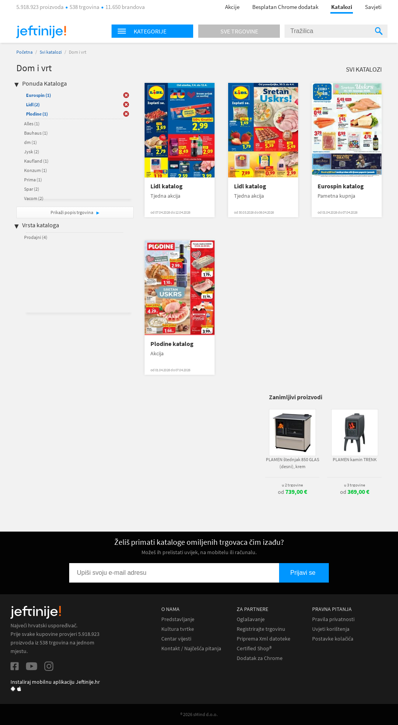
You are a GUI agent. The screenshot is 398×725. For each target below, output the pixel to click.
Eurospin (38, 95)
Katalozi (341, 7)
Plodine (37, 114)
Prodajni (35, 237)
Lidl (33, 104)
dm (30, 142)
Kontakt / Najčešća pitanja (191, 648)
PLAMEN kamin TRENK (355, 459)
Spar (31, 189)
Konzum (35, 170)
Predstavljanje (177, 619)
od (292, 491)
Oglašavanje (251, 619)
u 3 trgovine (354, 485)
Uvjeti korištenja (330, 629)
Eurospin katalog (341, 186)
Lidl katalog (166, 186)
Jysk (31, 151)
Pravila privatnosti (333, 619)
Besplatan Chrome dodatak (285, 7)
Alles (32, 123)
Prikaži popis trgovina (72, 212)
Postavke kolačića (332, 638)
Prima (33, 180)
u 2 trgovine (292, 485)
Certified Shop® (254, 648)
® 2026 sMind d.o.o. (199, 714)
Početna (24, 52)
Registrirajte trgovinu (261, 629)
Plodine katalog (172, 344)
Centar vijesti (176, 638)
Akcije (232, 7)
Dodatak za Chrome (260, 658)
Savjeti (373, 7)
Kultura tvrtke (177, 629)
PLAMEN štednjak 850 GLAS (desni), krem (292, 462)
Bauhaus (36, 133)
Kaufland (36, 161)
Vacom (34, 198)
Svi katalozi (51, 52)
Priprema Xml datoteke (263, 638)
